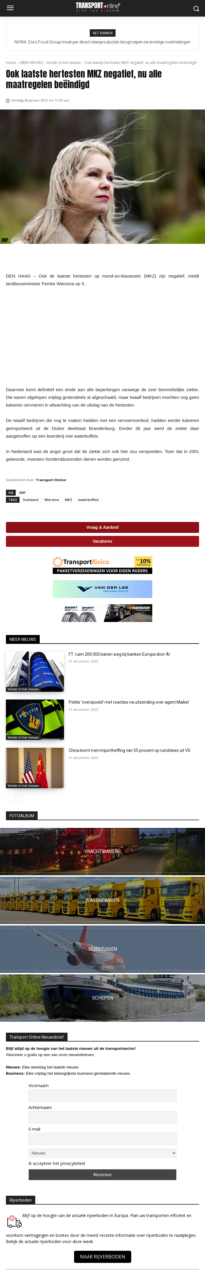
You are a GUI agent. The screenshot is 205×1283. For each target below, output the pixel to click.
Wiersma (51, 499)
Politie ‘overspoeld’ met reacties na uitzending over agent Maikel (129, 702)
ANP (22, 492)
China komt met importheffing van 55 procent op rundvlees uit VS (129, 750)
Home (11, 62)
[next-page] (19, 798)
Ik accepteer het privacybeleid (56, 1163)
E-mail (34, 1129)
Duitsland (31, 499)
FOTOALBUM (21, 815)
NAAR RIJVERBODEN (102, 1256)
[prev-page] (9, 798)
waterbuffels (88, 499)
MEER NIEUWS (31, 62)
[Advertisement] (102, 336)
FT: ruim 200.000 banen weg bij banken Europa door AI (119, 654)
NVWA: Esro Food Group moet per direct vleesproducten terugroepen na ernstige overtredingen (102, 42)
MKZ (68, 499)
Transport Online (51, 480)
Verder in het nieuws (64, 62)
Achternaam (40, 1107)
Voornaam (38, 1085)
